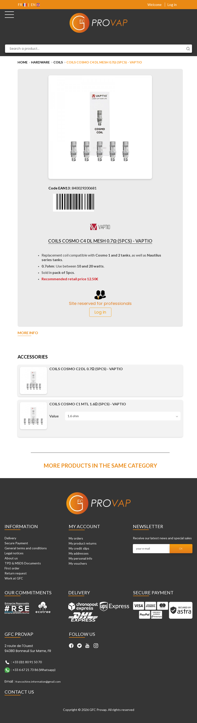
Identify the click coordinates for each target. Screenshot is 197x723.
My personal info (80, 558)
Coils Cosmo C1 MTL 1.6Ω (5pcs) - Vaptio (87, 404)
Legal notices (14, 553)
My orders (76, 538)
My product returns (83, 543)
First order (12, 568)
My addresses (79, 553)
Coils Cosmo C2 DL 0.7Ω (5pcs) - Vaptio (86, 369)
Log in (172, 5)
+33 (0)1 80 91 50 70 (27, 662)
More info (28, 333)
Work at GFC (14, 578)
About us (11, 558)
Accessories (33, 356)
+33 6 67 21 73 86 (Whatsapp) (34, 670)
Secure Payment (16, 543)
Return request (16, 573)
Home (23, 62)
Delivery (10, 538)
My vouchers (78, 563)
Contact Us (19, 691)
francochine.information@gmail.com (38, 681)
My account (84, 526)
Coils (58, 62)
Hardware (40, 62)
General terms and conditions (26, 548)
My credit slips (79, 548)
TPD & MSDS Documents (23, 563)
